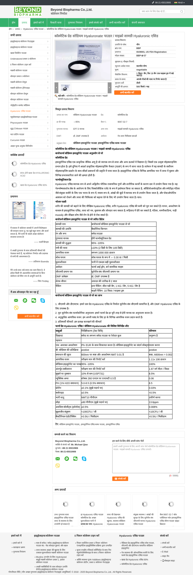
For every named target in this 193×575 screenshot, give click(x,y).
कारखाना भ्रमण (19, 547)
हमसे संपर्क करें (96, 22)
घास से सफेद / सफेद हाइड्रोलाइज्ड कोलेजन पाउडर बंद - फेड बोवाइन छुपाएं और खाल (52, 544)
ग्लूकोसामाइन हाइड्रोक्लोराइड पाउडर (23, 117)
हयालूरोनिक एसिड (113, 424)
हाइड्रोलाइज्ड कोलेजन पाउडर (21, 47)
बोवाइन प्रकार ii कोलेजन (19, 76)
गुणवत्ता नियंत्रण (75, 22)
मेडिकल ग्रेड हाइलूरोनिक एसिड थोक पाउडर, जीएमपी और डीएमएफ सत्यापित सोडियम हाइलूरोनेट (138, 545)
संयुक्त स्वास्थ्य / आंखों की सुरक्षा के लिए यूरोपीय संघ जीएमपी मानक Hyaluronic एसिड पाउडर (144, 519)
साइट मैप (165, 556)
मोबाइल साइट (168, 560)
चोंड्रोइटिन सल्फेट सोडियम (20, 105)
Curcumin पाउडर (17, 140)
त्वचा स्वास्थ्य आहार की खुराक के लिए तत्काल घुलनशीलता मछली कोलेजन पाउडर (52, 551)
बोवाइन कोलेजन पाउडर (19, 99)
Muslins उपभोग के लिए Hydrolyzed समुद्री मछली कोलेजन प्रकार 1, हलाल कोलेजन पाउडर (51, 560)
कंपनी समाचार (138, 22)
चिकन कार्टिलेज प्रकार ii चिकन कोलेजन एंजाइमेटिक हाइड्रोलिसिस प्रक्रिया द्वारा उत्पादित (94, 544)
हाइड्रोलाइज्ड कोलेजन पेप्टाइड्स (22, 41)
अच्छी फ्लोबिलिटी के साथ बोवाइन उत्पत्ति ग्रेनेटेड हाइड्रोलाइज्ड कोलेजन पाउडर (52, 568)
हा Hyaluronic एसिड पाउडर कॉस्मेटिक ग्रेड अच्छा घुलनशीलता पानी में (92, 517)
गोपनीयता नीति (14, 572)
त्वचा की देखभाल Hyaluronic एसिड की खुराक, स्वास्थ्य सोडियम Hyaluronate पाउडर (116, 519)
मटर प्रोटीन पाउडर (17, 134)
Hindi (180, 2)
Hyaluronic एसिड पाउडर (33, 29)
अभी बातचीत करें (117, 22)
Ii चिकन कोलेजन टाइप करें (20, 64)
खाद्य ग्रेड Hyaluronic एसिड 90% (33, 185)
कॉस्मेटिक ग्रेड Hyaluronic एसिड (33, 163)
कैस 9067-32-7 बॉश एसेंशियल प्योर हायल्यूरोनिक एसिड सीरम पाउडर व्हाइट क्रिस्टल (170, 519)
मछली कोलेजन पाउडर (18, 70)
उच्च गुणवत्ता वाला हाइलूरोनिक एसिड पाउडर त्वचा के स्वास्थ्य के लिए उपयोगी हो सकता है (63, 519)
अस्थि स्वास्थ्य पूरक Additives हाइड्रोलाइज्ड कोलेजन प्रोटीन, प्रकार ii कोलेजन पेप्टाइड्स (94, 561)
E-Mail (165, 552)
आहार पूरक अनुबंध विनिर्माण (21, 146)
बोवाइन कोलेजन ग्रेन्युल (19, 93)
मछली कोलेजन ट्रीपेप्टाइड (20, 88)
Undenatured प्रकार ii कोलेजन (23, 59)
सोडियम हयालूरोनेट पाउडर (69, 424)
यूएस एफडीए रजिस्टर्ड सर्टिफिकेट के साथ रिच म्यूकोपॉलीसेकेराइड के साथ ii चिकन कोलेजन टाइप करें (94, 553)
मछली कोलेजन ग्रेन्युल (18, 82)
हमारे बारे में (38, 22)
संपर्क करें (165, 543)
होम (13, 22)
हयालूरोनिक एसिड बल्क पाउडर (93, 424)
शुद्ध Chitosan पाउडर (19, 128)
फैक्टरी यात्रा (56, 22)
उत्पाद (24, 22)
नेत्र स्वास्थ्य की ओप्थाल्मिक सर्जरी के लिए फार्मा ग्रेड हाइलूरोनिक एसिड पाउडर (137, 554)
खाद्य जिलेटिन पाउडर (18, 53)
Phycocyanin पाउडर (19, 123)
